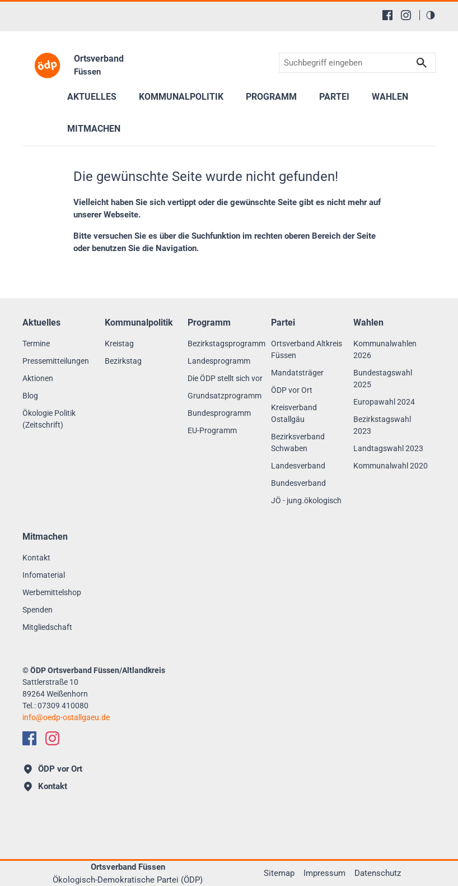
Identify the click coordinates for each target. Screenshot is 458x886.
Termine (36, 343)
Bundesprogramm (219, 413)
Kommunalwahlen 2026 (385, 349)
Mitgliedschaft (47, 627)
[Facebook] (387, 15)
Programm (271, 96)
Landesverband (298, 465)
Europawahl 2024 (384, 401)
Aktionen (37, 378)
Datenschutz (377, 873)
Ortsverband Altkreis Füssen (306, 349)
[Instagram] (406, 15)
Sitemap (279, 873)
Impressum (324, 873)
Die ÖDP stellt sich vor (225, 378)
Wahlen (390, 96)
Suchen (422, 63)
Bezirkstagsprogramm (226, 343)
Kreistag (119, 343)
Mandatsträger (297, 372)
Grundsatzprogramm (224, 395)
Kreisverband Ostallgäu (294, 413)
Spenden (37, 609)
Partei (334, 96)
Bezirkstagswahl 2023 (382, 425)
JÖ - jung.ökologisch (306, 500)
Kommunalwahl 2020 (390, 465)
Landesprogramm (219, 360)
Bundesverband (298, 483)
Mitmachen (93, 128)
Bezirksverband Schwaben (298, 442)
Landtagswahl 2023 (388, 448)
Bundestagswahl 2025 (382, 378)
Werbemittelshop (51, 592)
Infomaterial (43, 574)
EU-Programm (212, 430)
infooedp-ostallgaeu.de (66, 717)
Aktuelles (91, 96)
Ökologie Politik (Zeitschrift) (49, 419)
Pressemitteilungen (55, 360)
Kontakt (36, 557)
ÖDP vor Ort (291, 390)
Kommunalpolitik (181, 96)
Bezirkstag (123, 360)
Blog (30, 395)
